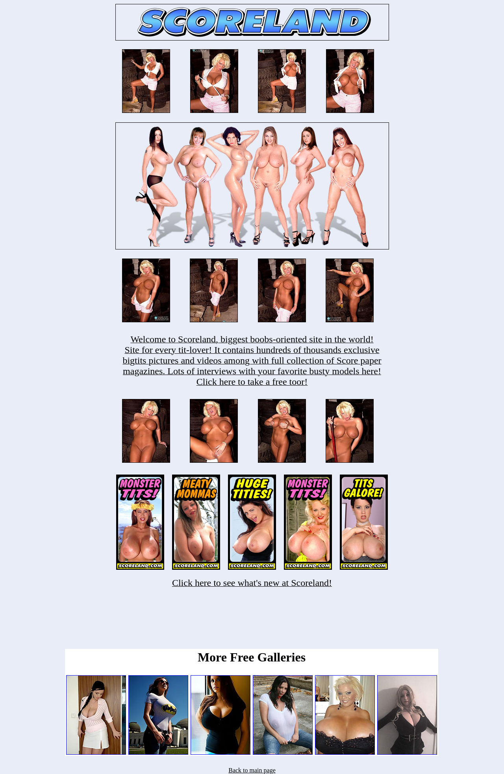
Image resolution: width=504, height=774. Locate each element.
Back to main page (252, 770)
